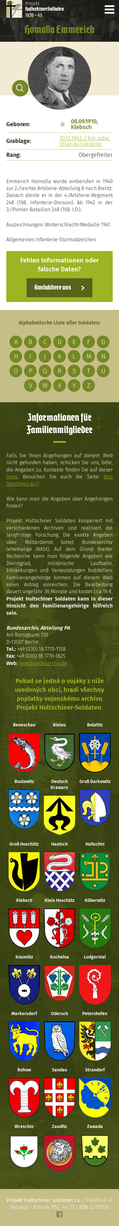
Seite (12, 477)
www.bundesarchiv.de (43, 663)
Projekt (44, 9)
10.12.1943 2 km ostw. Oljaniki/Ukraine (85, 141)
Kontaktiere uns (52, 288)
